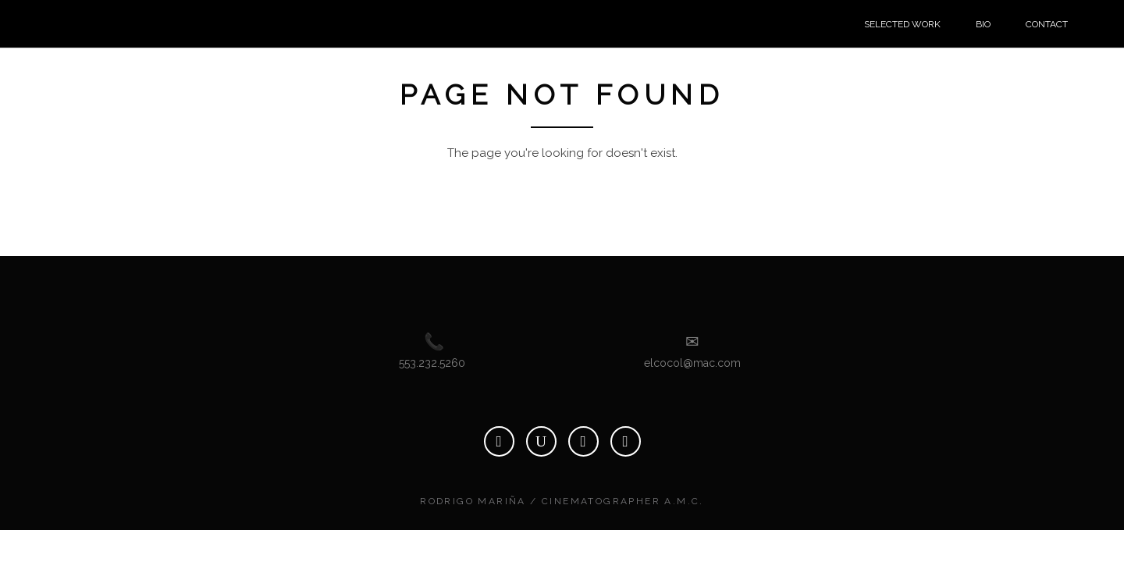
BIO (983, 24)
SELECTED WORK (902, 24)
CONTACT (1047, 24)
